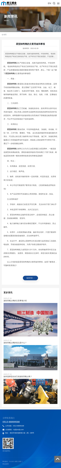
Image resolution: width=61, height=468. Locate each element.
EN (49, 3)
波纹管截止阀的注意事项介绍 (15, 312)
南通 (16, 461)
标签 (20, 461)
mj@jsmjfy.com (18, 429)
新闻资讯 (10, 16)
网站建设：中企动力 (8, 461)
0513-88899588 (11, 422)
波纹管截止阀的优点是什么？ (15, 354)
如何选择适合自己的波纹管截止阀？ (18, 387)
